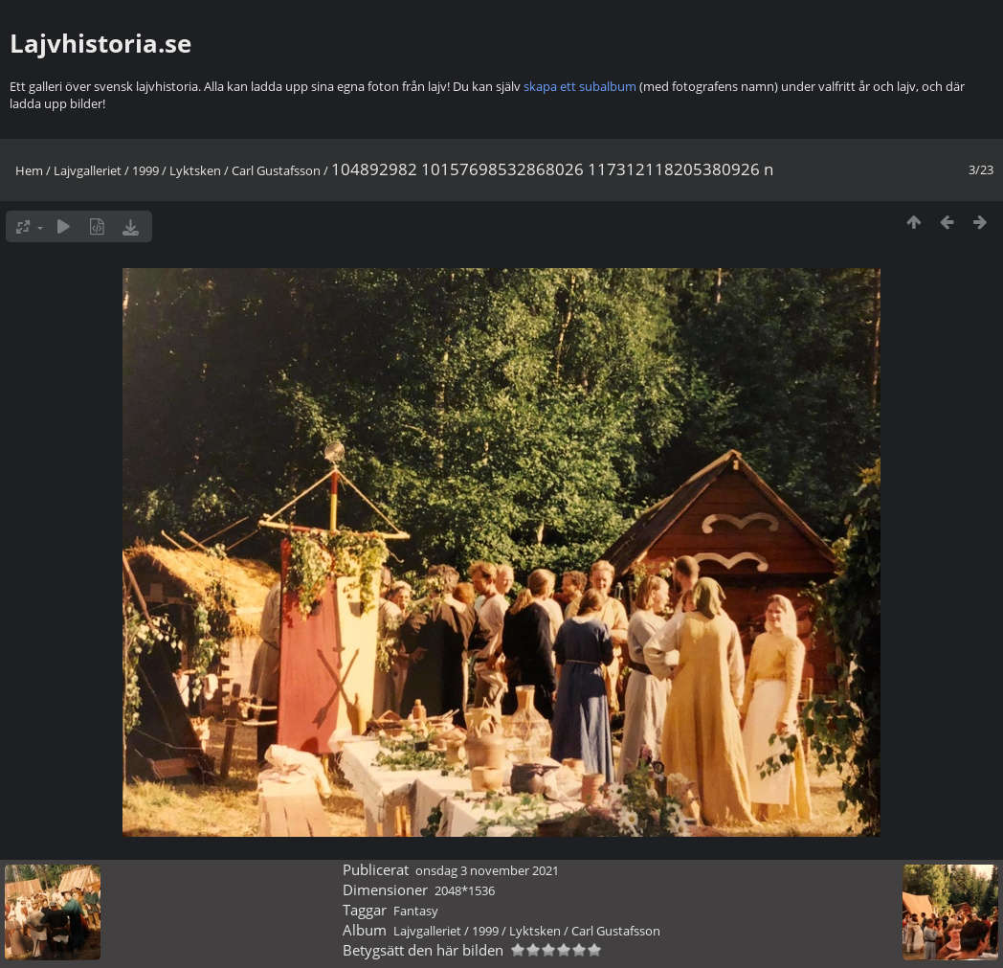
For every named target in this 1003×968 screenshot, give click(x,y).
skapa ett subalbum (580, 86)
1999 (145, 170)
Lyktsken (195, 170)
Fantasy (415, 910)
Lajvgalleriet (88, 170)
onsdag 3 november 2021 (487, 870)
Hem (29, 170)
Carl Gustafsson (276, 170)
